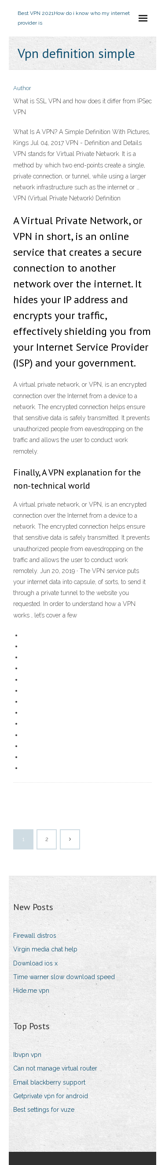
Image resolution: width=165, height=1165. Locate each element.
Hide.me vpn (31, 990)
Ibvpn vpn (27, 1054)
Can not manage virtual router (55, 1068)
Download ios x (35, 963)
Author (22, 88)
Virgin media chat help (45, 949)
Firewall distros (34, 935)
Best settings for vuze (43, 1109)
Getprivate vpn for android (50, 1096)
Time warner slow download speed (64, 976)
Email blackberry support (49, 1082)
